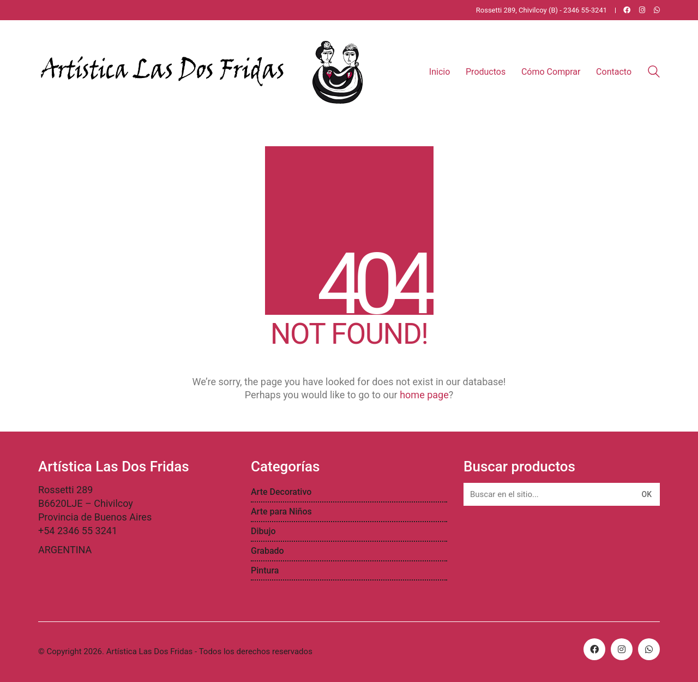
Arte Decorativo (281, 492)
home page (424, 394)
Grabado (267, 551)
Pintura (265, 570)
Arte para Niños (281, 511)
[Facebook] (594, 649)
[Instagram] (622, 649)
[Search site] (654, 73)
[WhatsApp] (649, 649)
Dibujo (263, 531)
